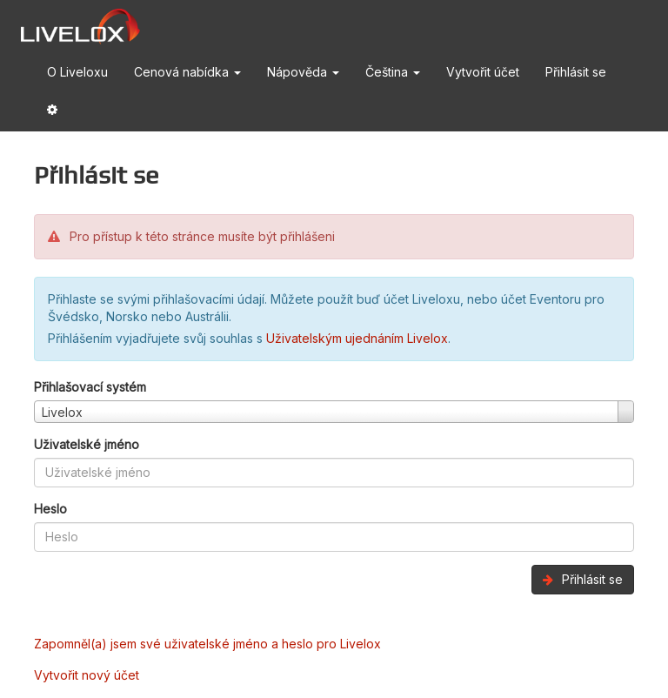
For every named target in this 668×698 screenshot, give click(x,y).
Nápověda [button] (303, 71)
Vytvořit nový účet (86, 675)
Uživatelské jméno (86, 444)
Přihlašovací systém (90, 386)
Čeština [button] (392, 71)
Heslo (50, 508)
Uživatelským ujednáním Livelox (357, 338)
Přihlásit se (575, 71)
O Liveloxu (77, 71)
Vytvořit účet (482, 71)
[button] (52, 112)
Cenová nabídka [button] (187, 71)
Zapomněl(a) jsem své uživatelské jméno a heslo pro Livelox (207, 643)
